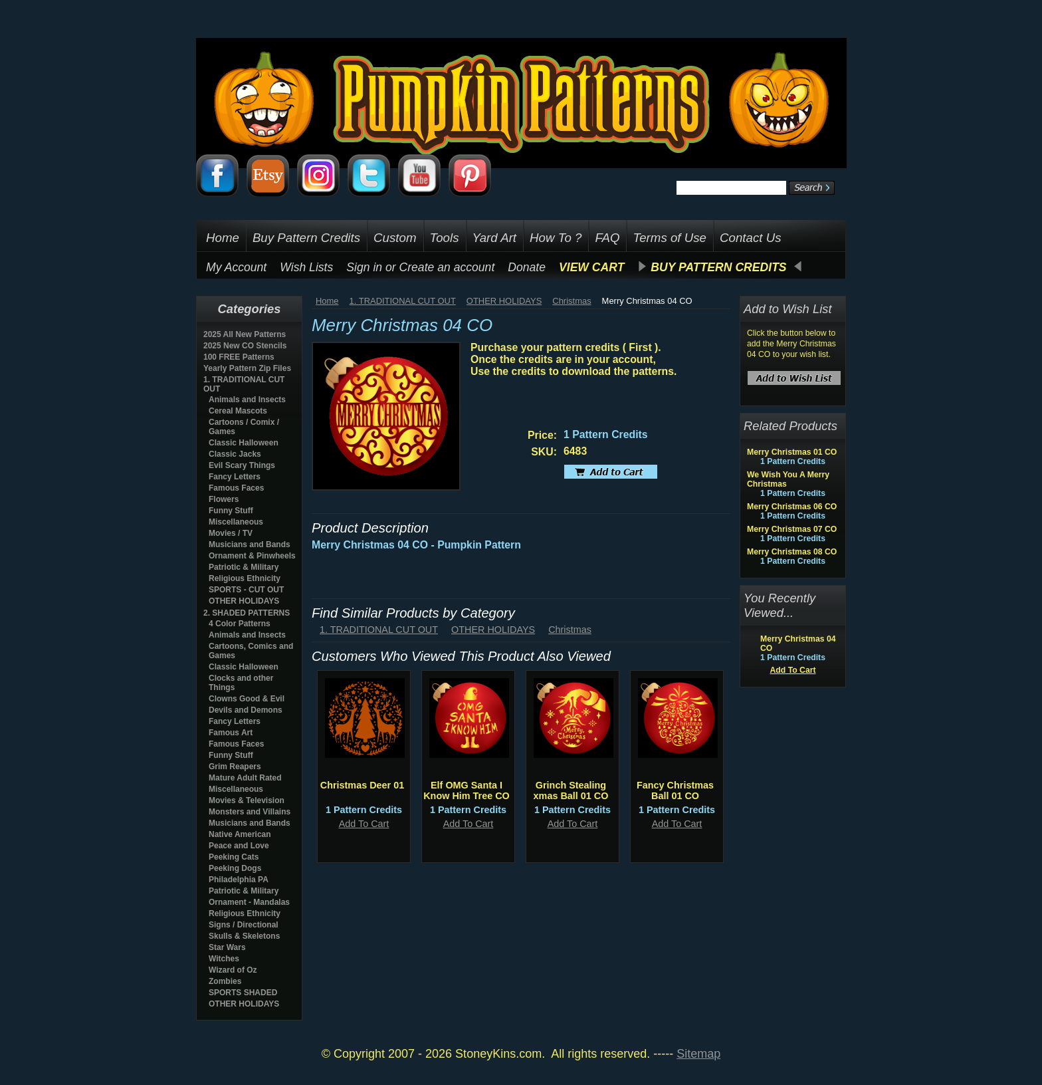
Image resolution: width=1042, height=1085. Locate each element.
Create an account (447, 267)
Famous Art (231, 732)
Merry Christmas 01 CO (792, 452)
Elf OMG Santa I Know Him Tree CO (466, 790)
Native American (240, 834)
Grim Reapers (235, 766)
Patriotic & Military (243, 567)
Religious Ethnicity (244, 578)
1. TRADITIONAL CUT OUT (403, 301)
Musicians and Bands (249, 544)
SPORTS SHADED (243, 992)
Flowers (224, 499)
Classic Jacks (235, 454)
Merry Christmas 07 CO (792, 529)
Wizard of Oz (233, 970)
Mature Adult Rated (245, 778)
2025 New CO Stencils (244, 345)
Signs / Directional (243, 924)
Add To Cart (364, 823)
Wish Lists (306, 267)
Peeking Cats (234, 857)
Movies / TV (231, 533)
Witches (224, 958)
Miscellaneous (236, 522)
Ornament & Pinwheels (252, 555)
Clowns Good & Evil (246, 698)
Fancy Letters (234, 476)
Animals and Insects (247, 399)
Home (327, 301)
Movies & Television (246, 800)
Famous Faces (236, 488)
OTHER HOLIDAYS (244, 601)
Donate (527, 267)
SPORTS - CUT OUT (246, 589)
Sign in (364, 267)
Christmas (571, 301)
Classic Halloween (243, 442)
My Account (236, 267)
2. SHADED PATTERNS (246, 613)
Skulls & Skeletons (244, 936)
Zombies (225, 981)
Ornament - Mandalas (249, 902)
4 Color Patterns (239, 623)
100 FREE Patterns (238, 357)
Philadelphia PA (238, 879)
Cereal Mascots (238, 411)
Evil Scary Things (242, 465)
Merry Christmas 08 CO (792, 551)
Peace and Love (239, 845)
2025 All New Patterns (244, 334)
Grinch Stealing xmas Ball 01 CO (571, 790)
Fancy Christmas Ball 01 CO (675, 790)
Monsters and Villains (249, 811)
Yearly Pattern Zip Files (247, 368)
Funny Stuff (231, 510)
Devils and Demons (245, 710)
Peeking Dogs (235, 868)
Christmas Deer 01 (362, 785)
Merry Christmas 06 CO (792, 506)
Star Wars (227, 947)
